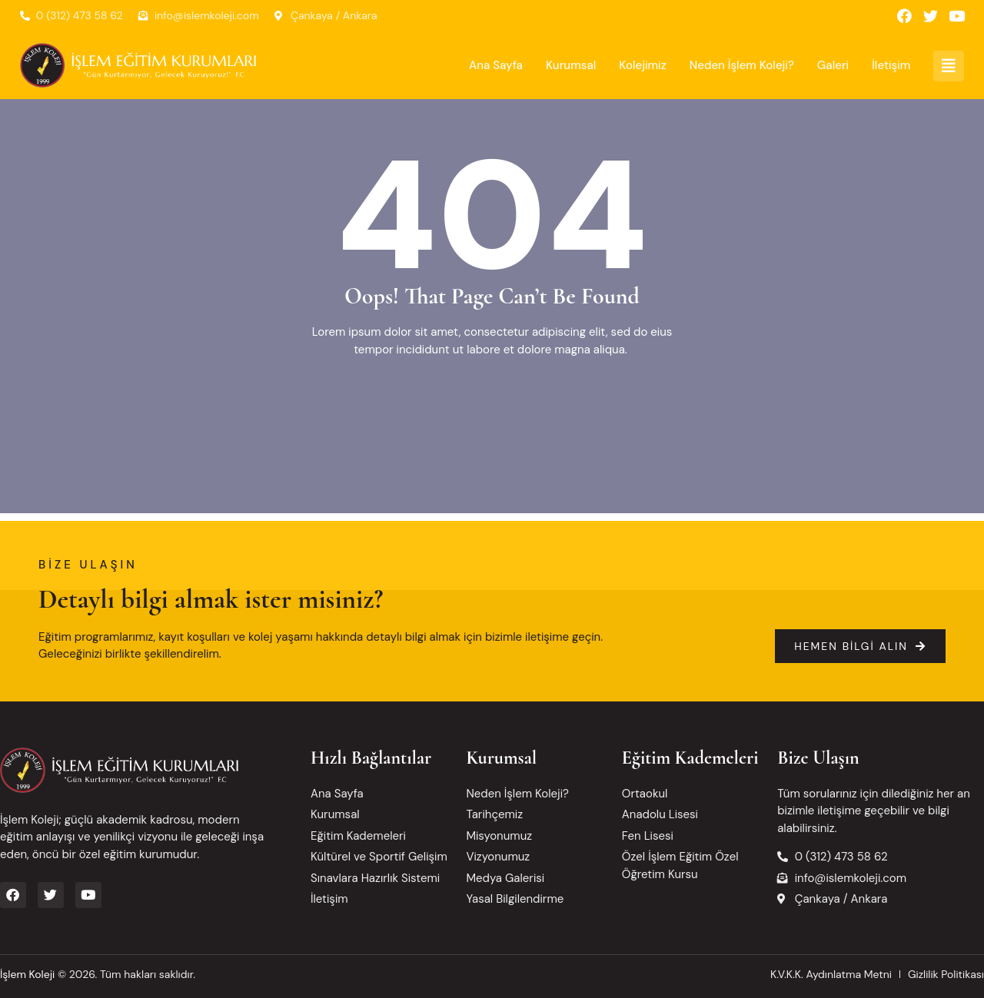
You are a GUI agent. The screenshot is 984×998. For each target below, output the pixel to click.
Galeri (833, 65)
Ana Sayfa (496, 65)
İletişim (891, 65)
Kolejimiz (642, 65)
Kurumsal (571, 65)
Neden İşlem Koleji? (742, 65)
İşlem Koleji (27, 974)
